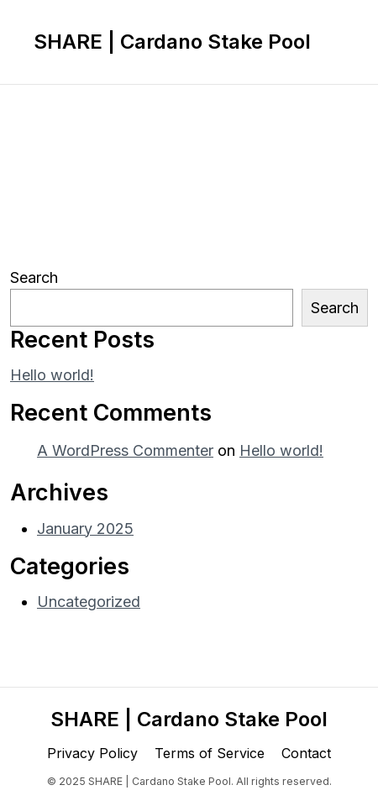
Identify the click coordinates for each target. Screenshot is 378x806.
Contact (306, 753)
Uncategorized (88, 601)
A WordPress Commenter (125, 450)
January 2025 (85, 528)
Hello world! (52, 375)
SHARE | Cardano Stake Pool (172, 41)
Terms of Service (210, 753)
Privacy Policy (92, 753)
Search (34, 277)
